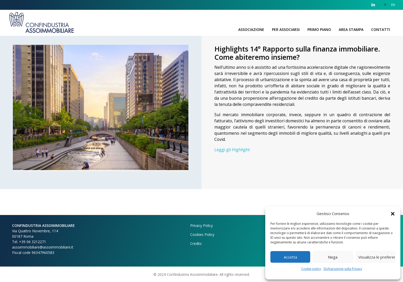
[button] (392, 213)
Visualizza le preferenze (376, 257)
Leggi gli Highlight (232, 149)
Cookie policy (311, 269)
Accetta (290, 257)
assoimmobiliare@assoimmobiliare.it (42, 247)
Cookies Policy (202, 234)
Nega (332, 257)
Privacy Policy (201, 225)
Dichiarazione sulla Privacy (343, 269)
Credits (196, 243)
